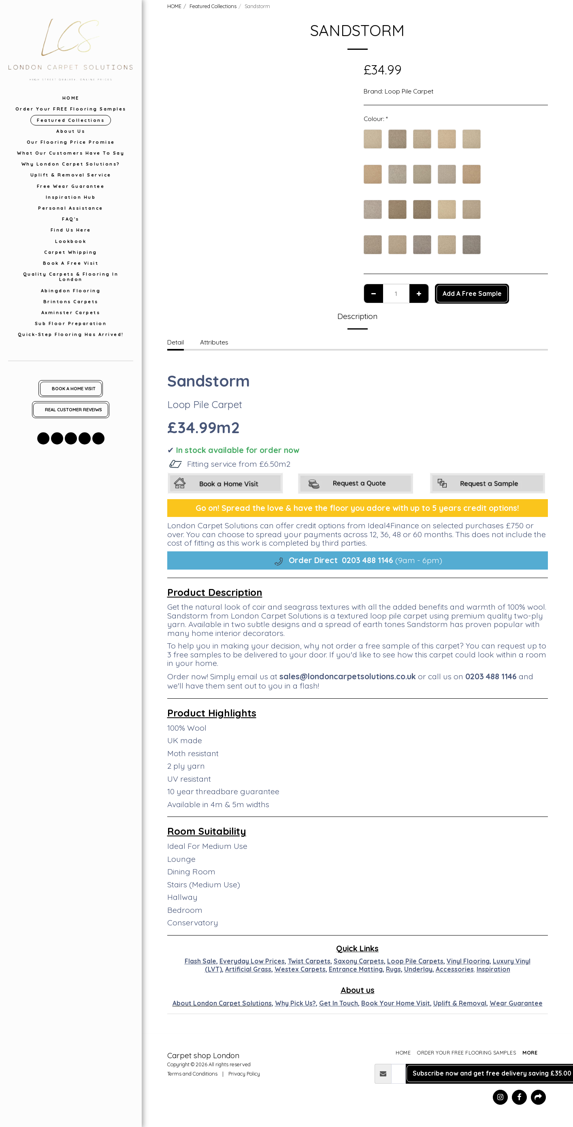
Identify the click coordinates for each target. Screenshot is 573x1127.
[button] (43, 438)
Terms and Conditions (192, 1073)
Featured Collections (213, 6)
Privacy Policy (244, 1073)
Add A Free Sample (472, 293)
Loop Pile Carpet (409, 91)
